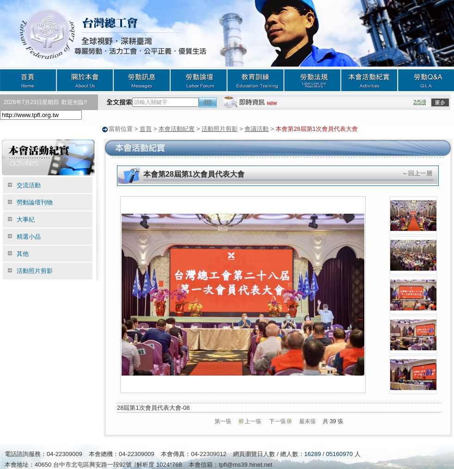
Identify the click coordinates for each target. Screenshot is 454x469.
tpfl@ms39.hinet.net (245, 464)
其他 (23, 253)
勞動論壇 (198, 80)
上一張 (253, 421)
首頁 (28, 80)
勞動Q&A (426, 80)
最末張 (307, 421)
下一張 (277, 421)
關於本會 (84, 80)
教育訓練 (255, 80)
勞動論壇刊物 (35, 201)
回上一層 (420, 172)
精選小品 (29, 236)
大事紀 (26, 219)
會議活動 (257, 128)
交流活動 (29, 184)
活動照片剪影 (220, 128)
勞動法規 (312, 80)
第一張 (223, 421)
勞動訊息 (141, 80)
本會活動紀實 (369, 80)
